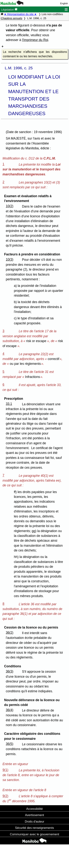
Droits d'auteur (34, 821)
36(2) (9, 632)
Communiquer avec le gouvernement (34, 834)
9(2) (5, 796)
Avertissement (34, 815)
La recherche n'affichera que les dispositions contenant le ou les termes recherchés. (35, 54)
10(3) (9, 259)
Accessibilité (34, 808)
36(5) (9, 744)
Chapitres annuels (11, 18)
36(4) (9, 710)
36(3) (9, 671)
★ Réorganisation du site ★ (20, 14)
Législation (9, 9)
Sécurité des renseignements (34, 827)
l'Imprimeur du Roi (35, 40)
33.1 (9, 404)
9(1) (5, 770)
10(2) (9, 206)
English (64, 3)
